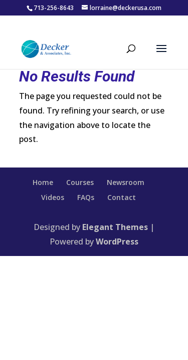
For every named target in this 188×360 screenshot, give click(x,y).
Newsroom (125, 182)
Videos (52, 197)
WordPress (117, 241)
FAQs (85, 197)
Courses (80, 182)
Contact (121, 197)
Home (43, 182)
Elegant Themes (115, 227)
